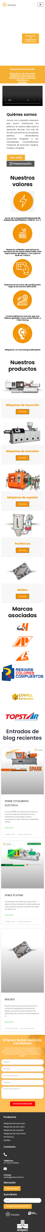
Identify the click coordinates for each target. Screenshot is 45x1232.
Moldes (22, 82)
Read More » (9, 828)
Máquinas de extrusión (22, 73)
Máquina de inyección (22, 69)
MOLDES (10, 999)
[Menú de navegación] (40, 5)
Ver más (22, 412)
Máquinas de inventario (22, 77)
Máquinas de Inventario (15, 1133)
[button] (30, 38)
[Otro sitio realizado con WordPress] (9, 4)
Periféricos (22, 80)
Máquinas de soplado (22, 75)
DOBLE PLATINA (14, 895)
